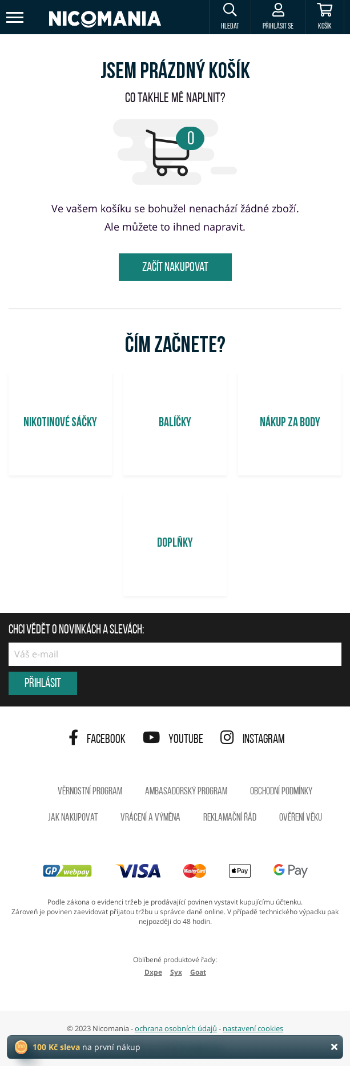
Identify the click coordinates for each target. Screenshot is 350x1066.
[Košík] (324, 17)
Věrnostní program (90, 791)
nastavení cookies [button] (253, 1028)
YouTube (173, 739)
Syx (176, 972)
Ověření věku (300, 818)
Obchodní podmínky (281, 791)
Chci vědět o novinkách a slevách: (76, 630)
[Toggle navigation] (15, 17)
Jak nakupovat (73, 818)
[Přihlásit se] (278, 17)
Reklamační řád (229, 818)
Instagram (252, 739)
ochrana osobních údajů (176, 1028)
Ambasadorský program (186, 791)
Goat (198, 972)
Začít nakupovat (175, 267)
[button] (230, 17)
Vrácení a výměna (150, 818)
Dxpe (153, 972)
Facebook (97, 739)
